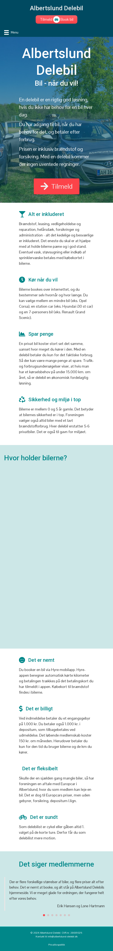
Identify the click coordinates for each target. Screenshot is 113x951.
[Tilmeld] (46, 19)
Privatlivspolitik (56, 944)
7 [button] (69, 915)
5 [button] (61, 915)
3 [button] (52, 915)
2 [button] (48, 915)
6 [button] (65, 915)
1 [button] (44, 915)
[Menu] (11, 32)
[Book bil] (66, 19)
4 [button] (56, 915)
